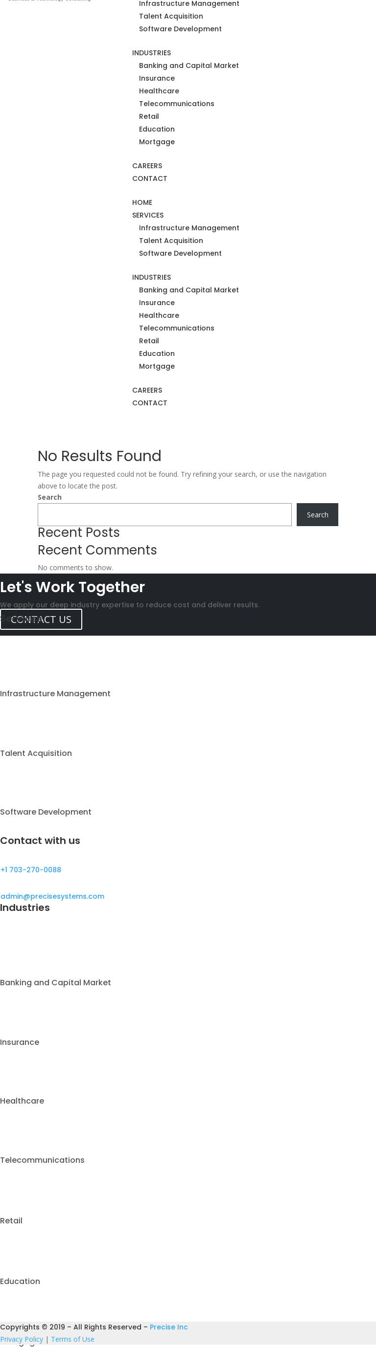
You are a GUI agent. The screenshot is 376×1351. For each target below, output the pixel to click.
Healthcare (159, 91)
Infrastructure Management (189, 228)
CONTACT (149, 178)
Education (157, 129)
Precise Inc (169, 1327)
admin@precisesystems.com (52, 896)
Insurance (157, 78)
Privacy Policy (21, 1339)
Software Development (180, 29)
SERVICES (148, 215)
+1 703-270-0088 (30, 870)
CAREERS (147, 166)
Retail (149, 116)
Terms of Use (72, 1339)
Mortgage (157, 142)
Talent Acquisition (171, 16)
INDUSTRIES (151, 53)
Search (50, 497)
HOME (142, 202)
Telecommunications (176, 104)
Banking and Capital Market (189, 65)
